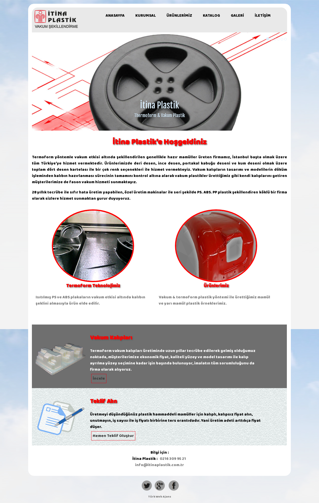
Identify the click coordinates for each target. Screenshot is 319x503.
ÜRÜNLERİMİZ (179, 15)
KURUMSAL (145, 15)
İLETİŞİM (263, 15)
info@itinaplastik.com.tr (159, 465)
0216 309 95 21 (173, 459)
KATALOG (211, 15)
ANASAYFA (115, 15)
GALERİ (237, 15)
